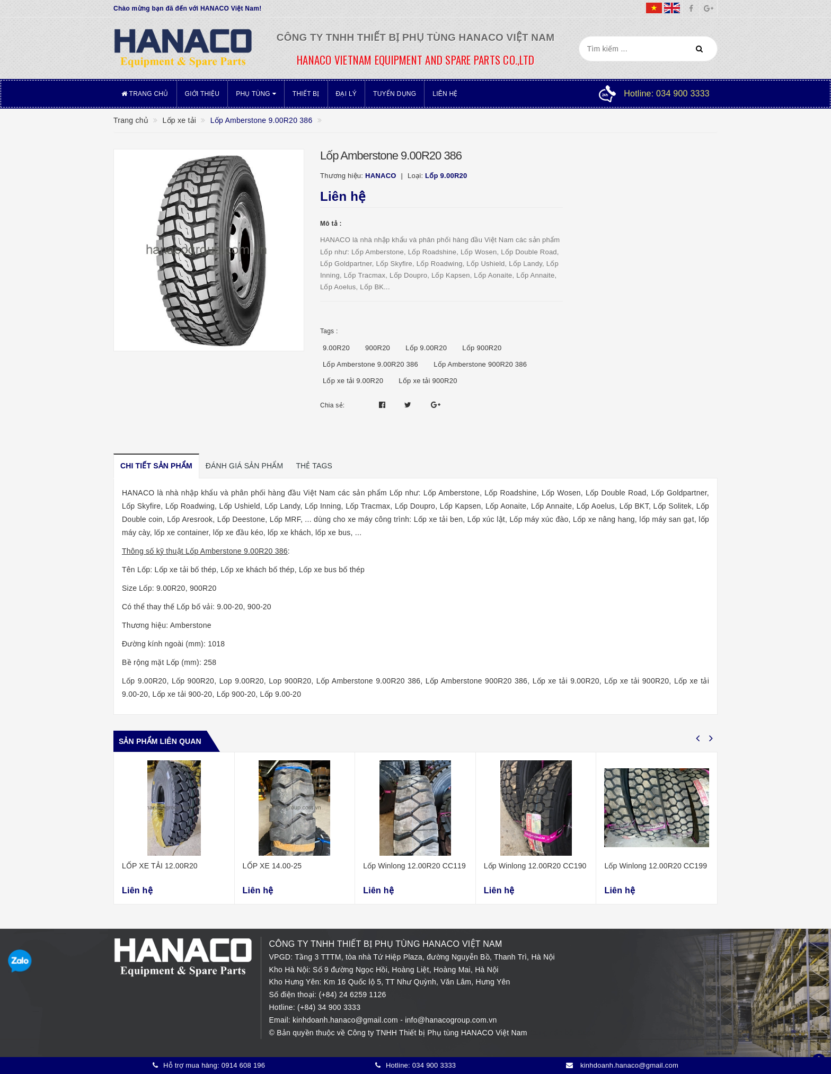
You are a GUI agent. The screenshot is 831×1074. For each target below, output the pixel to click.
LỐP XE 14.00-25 (272, 866)
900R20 (377, 348)
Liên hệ (444, 93)
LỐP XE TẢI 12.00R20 (160, 866)
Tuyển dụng (394, 93)
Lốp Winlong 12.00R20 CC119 (414, 866)
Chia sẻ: (332, 405)
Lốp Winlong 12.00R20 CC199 (655, 866)
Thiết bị (306, 93)
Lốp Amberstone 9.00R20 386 (370, 364)
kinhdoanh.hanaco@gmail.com (346, 1020)
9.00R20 (336, 348)
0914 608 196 (244, 1065)
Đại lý (346, 93)
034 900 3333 (434, 1065)
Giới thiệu (202, 93)
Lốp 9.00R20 (426, 348)
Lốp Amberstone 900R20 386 (480, 364)
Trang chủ (145, 93)
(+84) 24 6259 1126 (352, 994)
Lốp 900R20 (481, 348)
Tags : (329, 331)
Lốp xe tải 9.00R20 (353, 381)
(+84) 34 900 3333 (328, 1007)
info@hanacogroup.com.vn (451, 1020)
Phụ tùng (256, 93)
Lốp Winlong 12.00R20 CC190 (535, 866)
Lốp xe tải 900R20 (428, 381)
